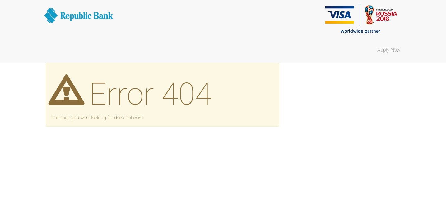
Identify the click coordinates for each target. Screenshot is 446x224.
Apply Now (388, 50)
